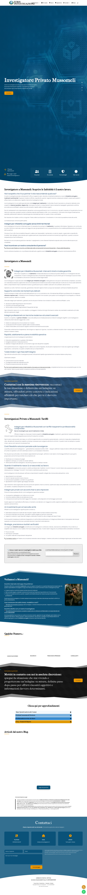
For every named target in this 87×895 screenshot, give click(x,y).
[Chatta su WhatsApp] (84, 892)
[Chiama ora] (84, 887)
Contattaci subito (11, 538)
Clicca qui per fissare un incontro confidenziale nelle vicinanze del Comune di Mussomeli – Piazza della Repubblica (38, 248)
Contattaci (8, 93)
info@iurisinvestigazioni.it (13, 175)
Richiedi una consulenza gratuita (14, 604)
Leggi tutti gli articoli (43, 880)
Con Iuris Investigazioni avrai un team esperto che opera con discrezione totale (28, 367)
